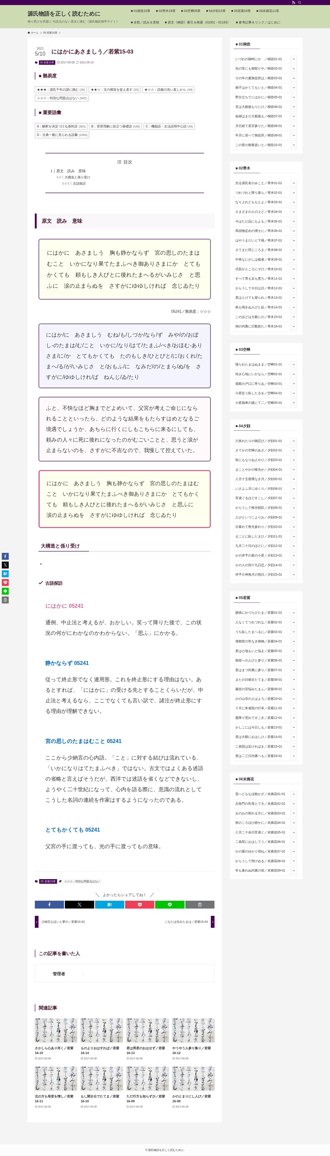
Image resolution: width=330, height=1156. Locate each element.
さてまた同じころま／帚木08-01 (266, 250)
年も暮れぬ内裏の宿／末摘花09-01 (266, 870)
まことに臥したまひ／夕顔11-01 (266, 536)
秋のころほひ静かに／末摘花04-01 (266, 823)
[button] (49, 904)
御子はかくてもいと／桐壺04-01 (266, 87)
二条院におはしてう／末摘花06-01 (266, 842)
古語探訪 (79, 183)
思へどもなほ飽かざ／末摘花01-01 (266, 794)
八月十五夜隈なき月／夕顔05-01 (266, 479)
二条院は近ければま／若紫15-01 (266, 746)
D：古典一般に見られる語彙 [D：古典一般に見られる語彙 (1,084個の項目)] (62, 135)
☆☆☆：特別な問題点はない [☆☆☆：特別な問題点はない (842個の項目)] (62, 98)
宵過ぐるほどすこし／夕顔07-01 (266, 498)
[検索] (299, 2)
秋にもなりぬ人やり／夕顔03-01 (266, 460)
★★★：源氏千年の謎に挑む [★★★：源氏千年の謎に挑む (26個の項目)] (61, 89)
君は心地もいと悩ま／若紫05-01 (266, 651)
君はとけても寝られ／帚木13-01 (266, 298)
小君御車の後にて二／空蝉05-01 (266, 402)
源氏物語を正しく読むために (64, 14)
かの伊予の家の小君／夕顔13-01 (266, 555)
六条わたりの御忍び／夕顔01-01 (266, 441)
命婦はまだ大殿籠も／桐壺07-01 (266, 116)
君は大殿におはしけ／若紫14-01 (266, 737)
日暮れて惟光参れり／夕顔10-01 (266, 527)
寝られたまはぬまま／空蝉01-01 (266, 364)
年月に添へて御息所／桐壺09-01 (266, 135)
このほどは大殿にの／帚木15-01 (266, 317)
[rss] (294, 2)
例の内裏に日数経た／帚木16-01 (266, 326)
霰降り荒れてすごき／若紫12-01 (266, 718)
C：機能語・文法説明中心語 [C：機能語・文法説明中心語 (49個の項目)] (169, 126)
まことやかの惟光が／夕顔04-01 (266, 469)
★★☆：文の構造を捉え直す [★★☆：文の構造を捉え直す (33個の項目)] (115, 89)
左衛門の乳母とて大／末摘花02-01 (266, 804)
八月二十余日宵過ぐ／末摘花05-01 (266, 832)
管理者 (59, 974)
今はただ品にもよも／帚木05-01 (266, 221)
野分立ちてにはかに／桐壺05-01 (266, 97)
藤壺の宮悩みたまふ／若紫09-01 (266, 689)
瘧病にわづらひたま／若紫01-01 (266, 613)
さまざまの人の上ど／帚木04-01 (266, 212)
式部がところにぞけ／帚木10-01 (266, 269)
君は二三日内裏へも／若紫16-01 (266, 756)
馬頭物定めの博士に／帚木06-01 (266, 231)
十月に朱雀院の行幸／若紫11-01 (266, 708)
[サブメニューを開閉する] (294, 59)
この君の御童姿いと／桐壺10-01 (266, 145)
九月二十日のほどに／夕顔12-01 (266, 546)
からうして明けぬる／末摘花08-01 (266, 861)
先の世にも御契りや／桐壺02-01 (266, 68)
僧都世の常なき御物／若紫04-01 (266, 641)
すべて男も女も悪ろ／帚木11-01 (266, 279)
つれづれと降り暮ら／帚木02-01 (266, 193)
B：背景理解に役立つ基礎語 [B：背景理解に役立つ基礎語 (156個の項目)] (115, 126)
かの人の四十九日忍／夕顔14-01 (266, 565)
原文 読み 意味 (71, 171)
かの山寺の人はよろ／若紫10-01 (266, 699)
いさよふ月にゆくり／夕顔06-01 (266, 489)
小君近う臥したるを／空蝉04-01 (266, 393)
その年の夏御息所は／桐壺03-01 (266, 78)
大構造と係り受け (77, 177)
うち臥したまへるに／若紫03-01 (266, 632)
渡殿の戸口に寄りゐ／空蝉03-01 (266, 383)
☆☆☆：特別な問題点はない (82, 881)
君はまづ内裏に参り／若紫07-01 (266, 670)
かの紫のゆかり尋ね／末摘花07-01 (266, 851)
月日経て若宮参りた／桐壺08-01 (266, 126)
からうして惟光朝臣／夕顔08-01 (266, 508)
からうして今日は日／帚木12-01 (266, 288)
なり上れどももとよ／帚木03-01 (266, 202)
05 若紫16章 (47, 62)
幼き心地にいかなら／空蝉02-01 (266, 374)
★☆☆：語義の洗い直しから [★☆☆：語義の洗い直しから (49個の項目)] (168, 89)
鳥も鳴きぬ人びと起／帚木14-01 (266, 307)
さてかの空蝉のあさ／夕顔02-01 (266, 450)
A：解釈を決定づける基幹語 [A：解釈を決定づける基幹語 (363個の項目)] (61, 126)
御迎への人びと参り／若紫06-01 (266, 660)
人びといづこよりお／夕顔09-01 (266, 517)
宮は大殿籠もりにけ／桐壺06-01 (266, 107)
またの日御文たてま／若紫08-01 (266, 679)
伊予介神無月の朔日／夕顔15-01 (266, 574)
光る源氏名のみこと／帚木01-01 (266, 183)
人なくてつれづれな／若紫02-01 (266, 622)
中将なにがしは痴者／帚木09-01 (266, 259)
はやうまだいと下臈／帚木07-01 (266, 240)
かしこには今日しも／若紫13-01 (266, 727)
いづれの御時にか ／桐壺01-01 (266, 59)
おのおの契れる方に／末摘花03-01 (266, 813)
